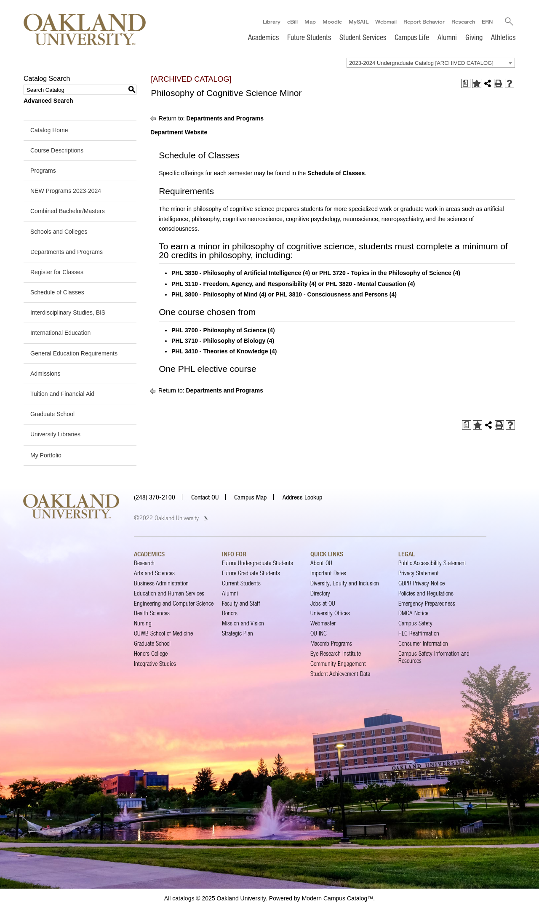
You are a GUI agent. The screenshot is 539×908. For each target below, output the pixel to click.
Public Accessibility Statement (432, 562)
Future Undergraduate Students (257, 562)
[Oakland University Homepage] (85, 29)
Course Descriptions (56, 150)
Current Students (241, 583)
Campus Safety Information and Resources (434, 657)
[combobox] (431, 63)
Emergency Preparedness (426, 603)
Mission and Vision (243, 623)
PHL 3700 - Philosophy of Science (218, 330)
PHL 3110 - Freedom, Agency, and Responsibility (239, 283)
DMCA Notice (413, 613)
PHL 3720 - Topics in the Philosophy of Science (385, 273)
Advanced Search (48, 100)
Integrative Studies (155, 663)
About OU (321, 562)
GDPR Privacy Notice (421, 583)
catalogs (183, 898)
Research (463, 21)
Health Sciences (152, 613)
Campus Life (412, 37)
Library (271, 21)
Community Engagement (338, 663)
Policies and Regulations (426, 593)
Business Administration (161, 583)
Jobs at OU (322, 603)
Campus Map (250, 497)
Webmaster (323, 623)
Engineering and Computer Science (173, 603)
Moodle (332, 21)
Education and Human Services (169, 593)
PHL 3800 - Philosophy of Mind (214, 294)
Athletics (503, 37)
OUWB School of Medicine (163, 633)
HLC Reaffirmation (418, 633)
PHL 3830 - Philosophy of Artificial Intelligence (236, 273)
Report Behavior (424, 21)
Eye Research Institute (335, 653)
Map (310, 21)
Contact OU (205, 497)
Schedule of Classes (57, 292)
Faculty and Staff (241, 603)
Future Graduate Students (251, 573)
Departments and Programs (66, 251)
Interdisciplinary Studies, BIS (67, 312)
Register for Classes (56, 272)
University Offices (330, 613)
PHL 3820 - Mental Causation (366, 283)
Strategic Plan (237, 633)
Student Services (362, 37)
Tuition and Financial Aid (62, 393)
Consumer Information (423, 643)
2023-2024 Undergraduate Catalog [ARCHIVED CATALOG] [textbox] (421, 63)
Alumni (447, 37)
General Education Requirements (73, 353)
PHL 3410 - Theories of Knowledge (219, 351)
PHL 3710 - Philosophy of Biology (218, 340)
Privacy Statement (418, 573)
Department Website (178, 132)
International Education (60, 332)
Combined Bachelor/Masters (67, 211)
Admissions (45, 373)
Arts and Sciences (154, 573)
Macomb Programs (331, 643)
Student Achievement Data (340, 673)
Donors (229, 613)
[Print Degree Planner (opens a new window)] (465, 83)
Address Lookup (302, 497)
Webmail (386, 21)
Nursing (143, 623)
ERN (487, 21)
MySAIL (358, 21)
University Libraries (55, 434)
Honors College (151, 653)
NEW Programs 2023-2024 (65, 190)
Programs (43, 170)
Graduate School (52, 414)
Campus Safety (415, 623)
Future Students (309, 37)
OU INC (318, 633)
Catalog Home (49, 130)
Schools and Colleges (58, 231)
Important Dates (328, 573)
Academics (263, 37)
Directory (320, 593)
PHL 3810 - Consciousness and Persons (331, 294)
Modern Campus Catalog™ (338, 898)
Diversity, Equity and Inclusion (344, 583)
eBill (292, 21)
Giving (474, 37)
